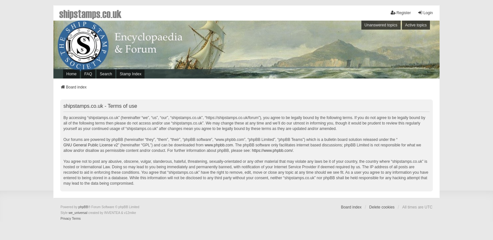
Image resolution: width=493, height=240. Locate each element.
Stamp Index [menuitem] (130, 74)
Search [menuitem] (106, 74)
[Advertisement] (351, 51)
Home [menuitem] (71, 74)
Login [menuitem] (425, 12)
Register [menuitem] (401, 12)
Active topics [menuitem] (416, 25)
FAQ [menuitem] (88, 74)
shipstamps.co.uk (90, 13)
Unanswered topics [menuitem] (381, 25)
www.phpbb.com (219, 145)
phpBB (83, 207)
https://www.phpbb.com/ (272, 150)
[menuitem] (65, 219)
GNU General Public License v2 (90, 145)
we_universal (78, 213)
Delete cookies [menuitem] (382, 207)
